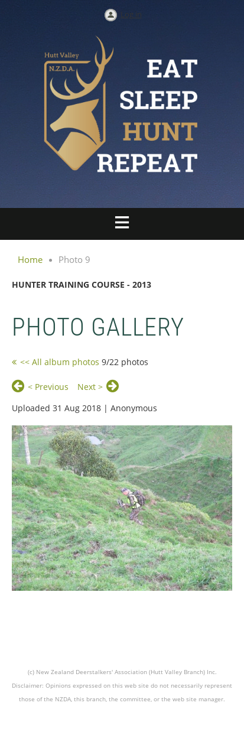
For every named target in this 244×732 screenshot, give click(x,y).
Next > (90, 386)
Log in (131, 14)
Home (30, 259)
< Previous (48, 386)
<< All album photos (59, 361)
